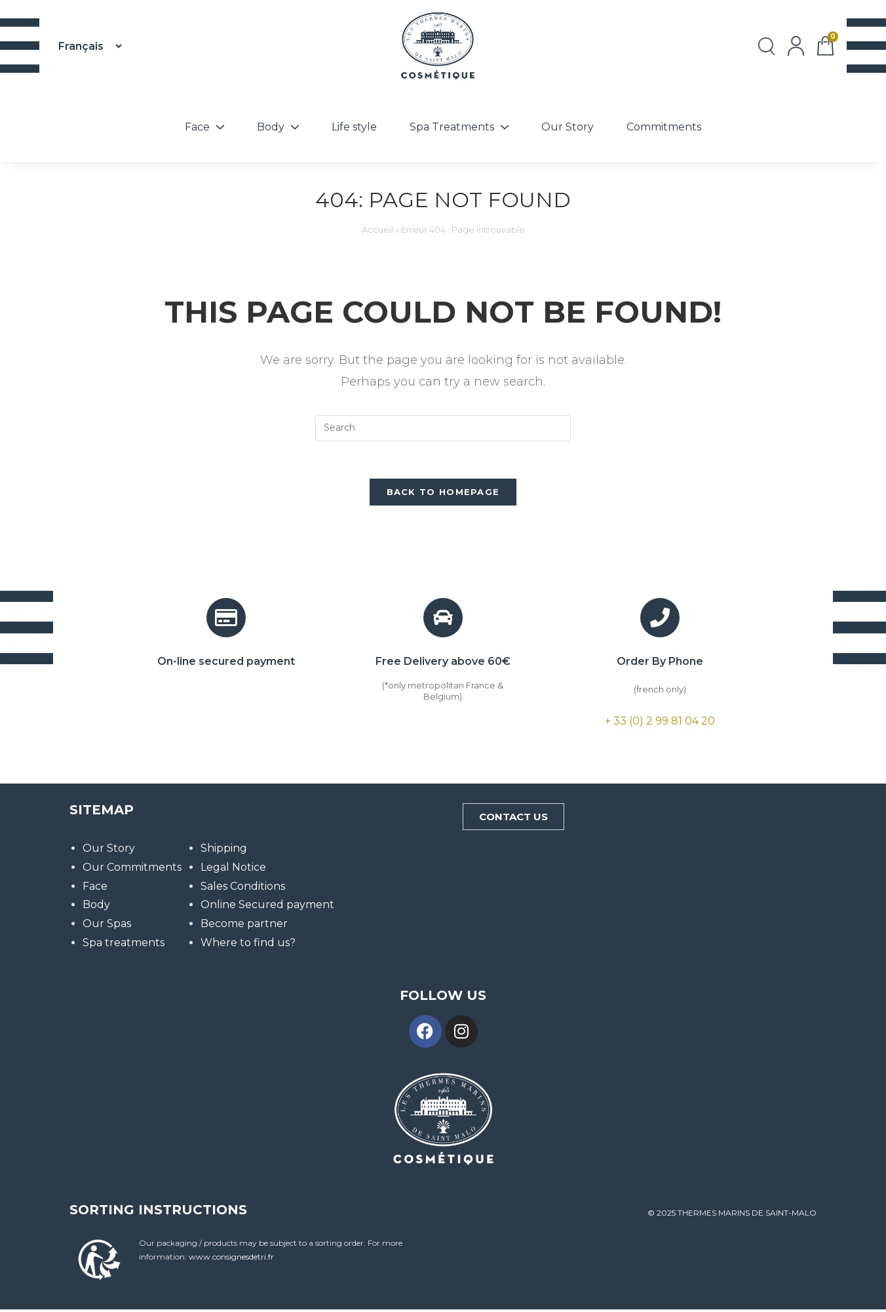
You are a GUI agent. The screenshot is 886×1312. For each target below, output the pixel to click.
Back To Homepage (443, 494)
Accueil (377, 229)
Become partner (244, 927)
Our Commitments (132, 870)
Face (95, 889)
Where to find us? (248, 945)
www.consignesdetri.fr (231, 1260)
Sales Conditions (243, 889)
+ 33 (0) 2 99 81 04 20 (660, 724)
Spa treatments (123, 945)
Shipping (224, 851)
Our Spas (107, 927)
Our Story (109, 851)
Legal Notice (233, 870)
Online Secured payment (267, 908)
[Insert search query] (443, 428)
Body (96, 908)
